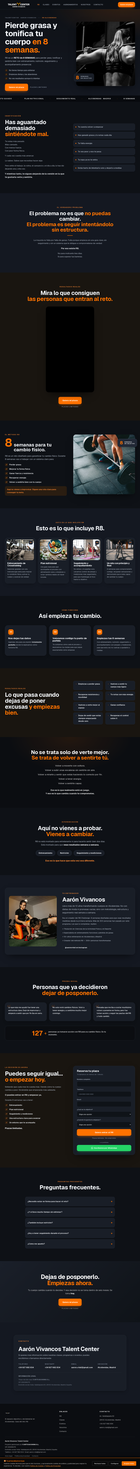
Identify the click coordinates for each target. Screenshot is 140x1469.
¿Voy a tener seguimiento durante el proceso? (48, 1235)
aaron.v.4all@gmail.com (82, 1369)
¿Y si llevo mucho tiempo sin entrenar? (45, 1214)
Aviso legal (8, 1456)
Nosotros (85, 5)
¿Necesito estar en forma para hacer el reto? (48, 1203)
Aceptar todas (129, 1463)
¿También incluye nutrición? (40, 1224)
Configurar (115, 1463)
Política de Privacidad (52, 1466)
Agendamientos (70, 5)
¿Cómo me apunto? (36, 1245)
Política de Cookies (37, 1466)
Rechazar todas (100, 1463)
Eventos (56, 5)
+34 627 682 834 (26, 1369)
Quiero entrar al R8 (104, 1134)
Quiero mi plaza (126, 5)
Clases (46, 5)
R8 (38, 5)
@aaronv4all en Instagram (76, 949)
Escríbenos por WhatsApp (104, 1150)
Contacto (98, 5)
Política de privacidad (22, 1456)
